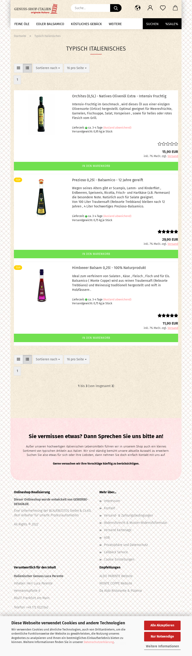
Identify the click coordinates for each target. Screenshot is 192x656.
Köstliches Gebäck (86, 24)
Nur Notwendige (162, 636)
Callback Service (116, 552)
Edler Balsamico (50, 24)
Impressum (112, 501)
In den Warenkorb (96, 166)
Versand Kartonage (118, 530)
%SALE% (171, 24)
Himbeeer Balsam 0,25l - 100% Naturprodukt (109, 268)
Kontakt (109, 508)
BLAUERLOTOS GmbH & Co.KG (69, 511)
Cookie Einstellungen (119, 559)
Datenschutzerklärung (99, 642)
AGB (107, 538)
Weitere (115, 24)
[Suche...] (116, 8)
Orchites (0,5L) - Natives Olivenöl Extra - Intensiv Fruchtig (119, 96)
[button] (137, 8)
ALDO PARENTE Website (116, 576)
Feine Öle (21, 24)
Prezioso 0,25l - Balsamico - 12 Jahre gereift (107, 180)
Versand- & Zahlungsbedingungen (128, 515)
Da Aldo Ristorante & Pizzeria (120, 591)
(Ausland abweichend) (117, 127)
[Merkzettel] (162, 8)
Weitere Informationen (162, 646)
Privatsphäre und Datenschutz (126, 545)
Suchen (152, 24)
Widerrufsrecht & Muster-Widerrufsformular (135, 523)
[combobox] (48, 68)
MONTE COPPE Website (115, 583)
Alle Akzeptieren (162, 625)
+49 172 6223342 (37, 607)
